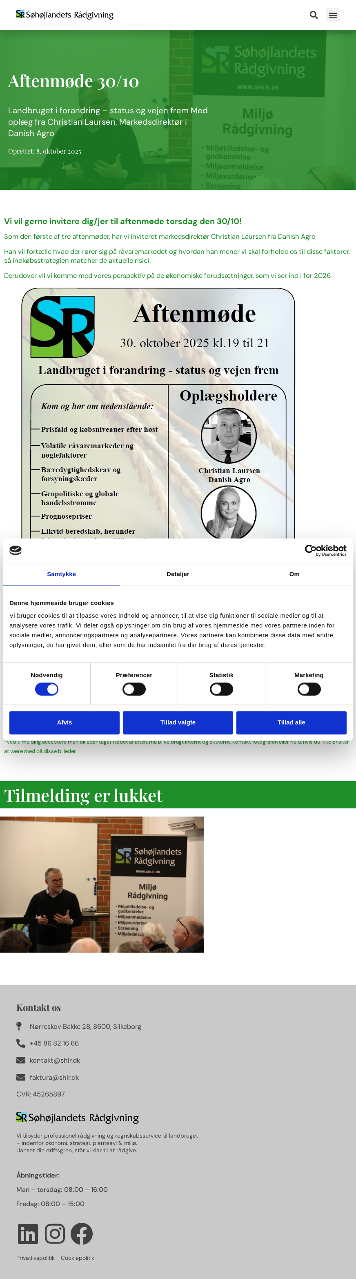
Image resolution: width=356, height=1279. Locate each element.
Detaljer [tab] (178, 573)
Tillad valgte (178, 722)
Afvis (64, 722)
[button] (333, 15)
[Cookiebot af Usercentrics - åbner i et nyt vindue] (311, 550)
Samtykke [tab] (61, 573)
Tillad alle (291, 722)
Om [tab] (294, 573)
